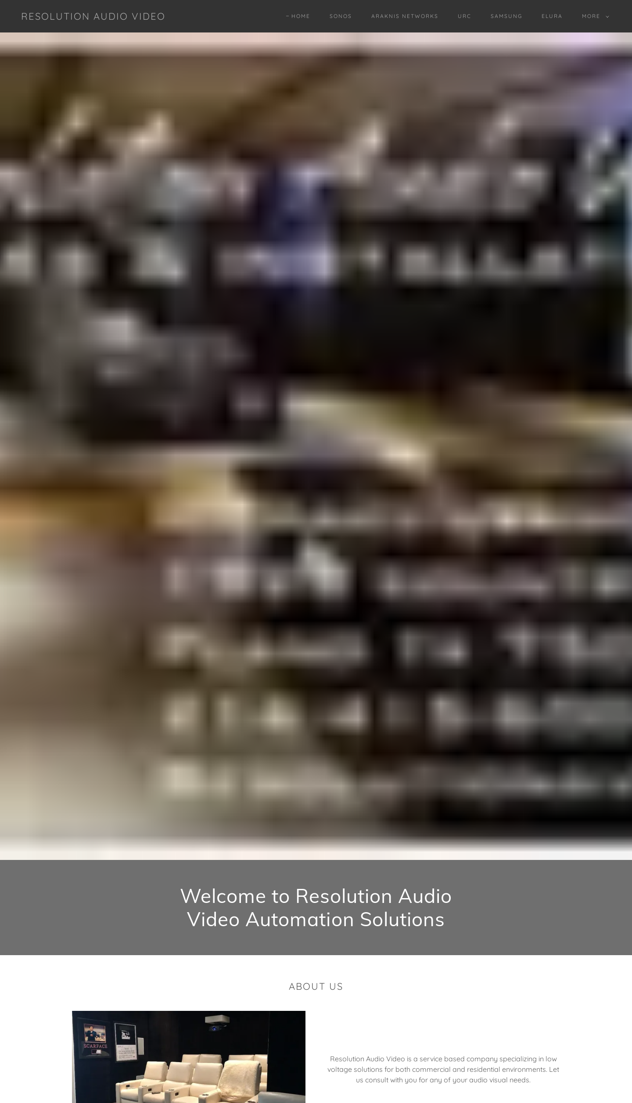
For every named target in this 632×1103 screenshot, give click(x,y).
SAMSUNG (506, 16)
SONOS (341, 16)
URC (464, 16)
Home (300, 16)
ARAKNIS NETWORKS (404, 16)
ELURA (552, 16)
